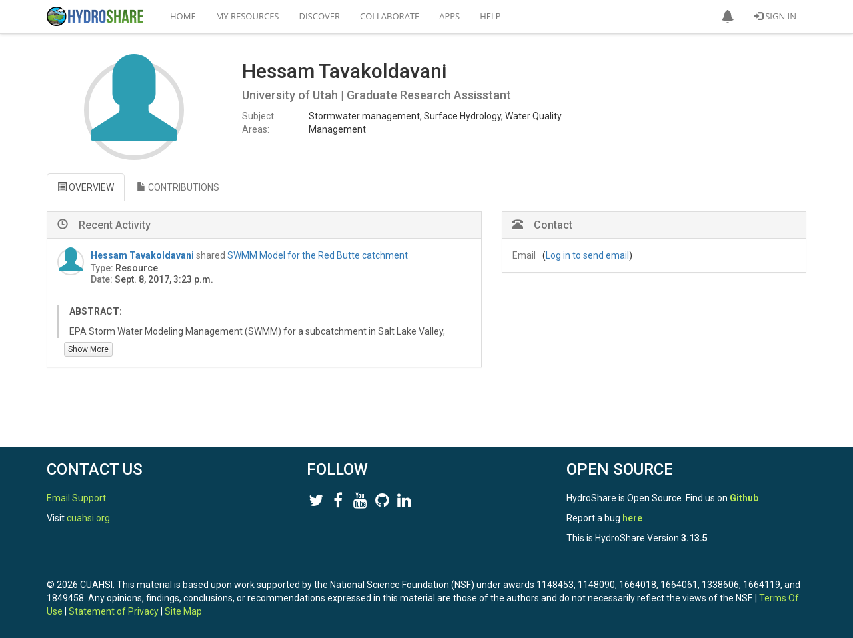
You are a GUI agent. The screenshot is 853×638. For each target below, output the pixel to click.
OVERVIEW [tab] (85, 187)
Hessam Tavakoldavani (142, 255)
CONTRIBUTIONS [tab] (178, 187)
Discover (320, 16)
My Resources (247, 16)
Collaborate (389, 16)
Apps (449, 16)
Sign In (775, 16)
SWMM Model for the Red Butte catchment (317, 255)
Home (183, 16)
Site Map (183, 611)
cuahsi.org (88, 518)
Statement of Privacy (114, 611)
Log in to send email (587, 255)
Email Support (76, 498)
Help (490, 16)
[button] (727, 16)
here (632, 518)
